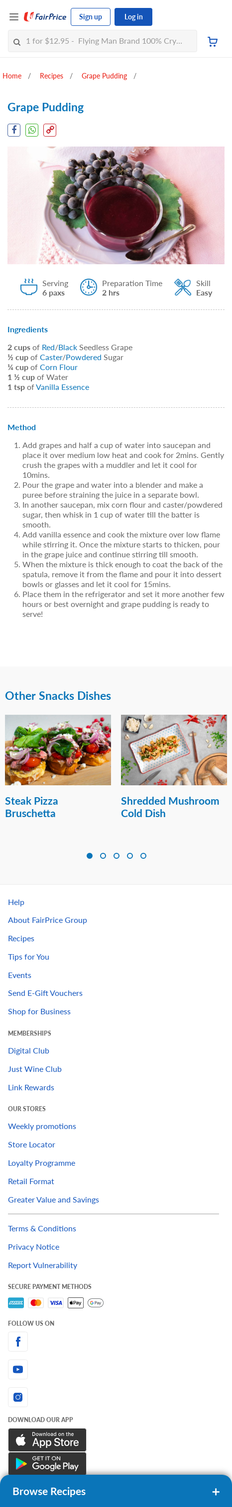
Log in (133, 16)
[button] (90, 856)
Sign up (90, 16)
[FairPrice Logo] (45, 17)
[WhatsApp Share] (31, 130)
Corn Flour (59, 367)
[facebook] (116, 1342)
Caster (51, 357)
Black (67, 347)
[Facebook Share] (13, 130)
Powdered (84, 357)
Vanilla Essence (62, 386)
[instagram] (116, 1397)
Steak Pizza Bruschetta (31, 806)
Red (48, 347)
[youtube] (116, 1369)
